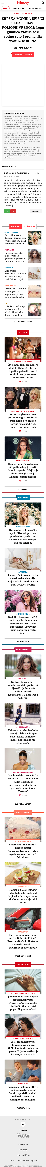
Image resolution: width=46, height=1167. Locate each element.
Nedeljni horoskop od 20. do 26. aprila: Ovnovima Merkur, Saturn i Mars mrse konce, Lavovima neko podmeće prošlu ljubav (23, 625)
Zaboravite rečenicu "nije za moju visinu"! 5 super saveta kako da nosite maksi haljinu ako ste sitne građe (23, 737)
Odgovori (36, 211)
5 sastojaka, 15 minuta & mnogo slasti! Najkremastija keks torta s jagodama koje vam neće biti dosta (15, 293)
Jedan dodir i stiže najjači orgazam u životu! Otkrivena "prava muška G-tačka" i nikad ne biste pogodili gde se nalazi (23, 1003)
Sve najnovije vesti (23, 322)
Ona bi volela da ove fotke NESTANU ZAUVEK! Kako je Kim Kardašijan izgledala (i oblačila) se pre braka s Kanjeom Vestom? (23, 783)
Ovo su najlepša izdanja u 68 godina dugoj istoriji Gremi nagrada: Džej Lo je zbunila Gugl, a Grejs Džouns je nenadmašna (23, 470)
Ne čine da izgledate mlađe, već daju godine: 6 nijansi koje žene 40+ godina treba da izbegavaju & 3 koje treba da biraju (15, 257)
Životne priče (18, 8)
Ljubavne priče (35, 8)
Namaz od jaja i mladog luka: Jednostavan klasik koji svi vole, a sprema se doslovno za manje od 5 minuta (22, 896)
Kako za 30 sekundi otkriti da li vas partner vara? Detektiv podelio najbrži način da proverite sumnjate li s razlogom (23, 1093)
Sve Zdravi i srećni (23, 956)
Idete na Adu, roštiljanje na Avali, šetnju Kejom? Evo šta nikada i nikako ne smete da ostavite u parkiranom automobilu (22, 941)
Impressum (23, 1144)
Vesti (5, 8)
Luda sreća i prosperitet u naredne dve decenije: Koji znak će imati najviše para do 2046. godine (15, 275)
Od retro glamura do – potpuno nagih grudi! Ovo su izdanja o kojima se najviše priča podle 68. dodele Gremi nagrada (23, 421)
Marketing (23, 1149)
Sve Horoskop (23, 641)
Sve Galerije (23, 489)
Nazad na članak (23, 47)
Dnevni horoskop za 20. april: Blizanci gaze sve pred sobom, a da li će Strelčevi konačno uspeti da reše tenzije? (15, 239)
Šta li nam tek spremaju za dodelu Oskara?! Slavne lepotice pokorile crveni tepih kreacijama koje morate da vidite (23, 371)
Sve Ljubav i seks (23, 1108)
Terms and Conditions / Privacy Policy (23, 1160)
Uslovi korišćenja (23, 1155)
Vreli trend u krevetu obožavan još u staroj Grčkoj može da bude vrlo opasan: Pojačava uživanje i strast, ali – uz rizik (23, 1048)
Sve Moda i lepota (23, 804)
